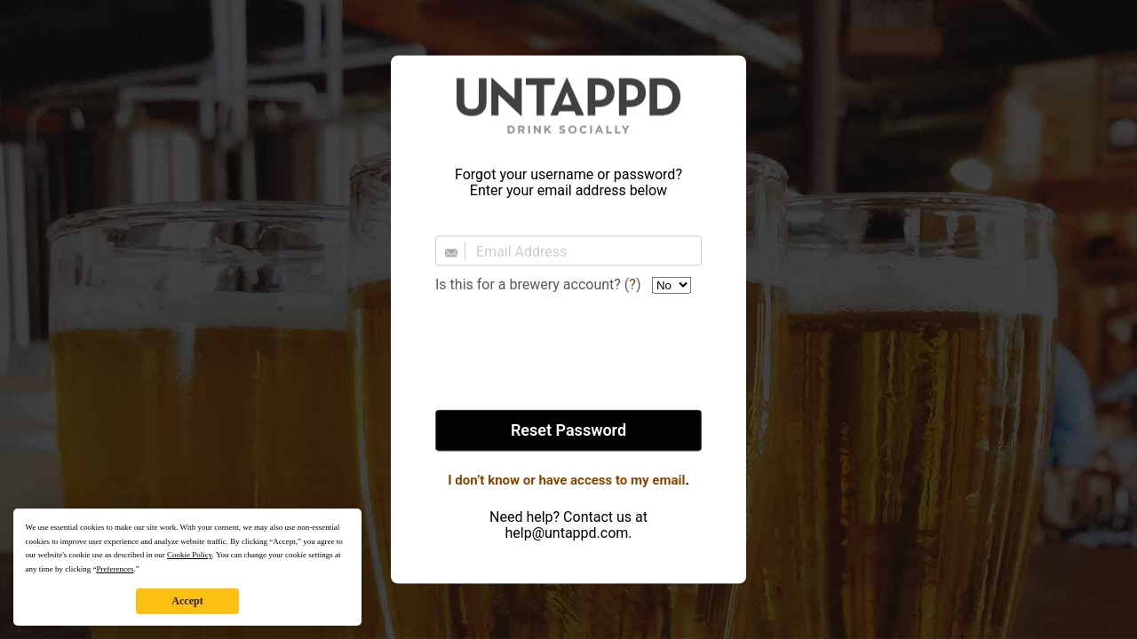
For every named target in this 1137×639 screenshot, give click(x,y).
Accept (187, 601)
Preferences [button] (114, 568)
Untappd (568, 105)
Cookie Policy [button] (189, 554)
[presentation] (568, 353)
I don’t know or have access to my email (566, 480)
